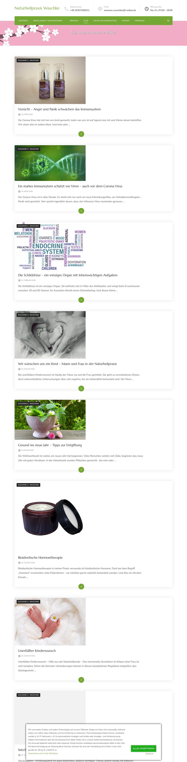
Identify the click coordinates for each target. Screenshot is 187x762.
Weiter (161, 677)
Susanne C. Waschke (28, 60)
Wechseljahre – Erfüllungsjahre (113, 486)
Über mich (74, 21)
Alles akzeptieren (143, 746)
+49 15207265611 (80, 10)
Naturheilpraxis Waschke (37, 8)
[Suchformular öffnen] (168, 21)
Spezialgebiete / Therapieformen (47, 21)
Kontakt (126, 21)
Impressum (139, 21)
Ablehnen (152, 753)
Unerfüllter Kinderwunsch (110, 428)
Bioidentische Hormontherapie (113, 346)
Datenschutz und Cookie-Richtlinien (43, 753)
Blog (86, 21)
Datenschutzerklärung (25, 756)
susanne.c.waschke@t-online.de (120, 10)
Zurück (26, 677)
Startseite (23, 21)
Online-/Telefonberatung (105, 21)
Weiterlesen (124, 103)
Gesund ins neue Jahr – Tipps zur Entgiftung (123, 294)
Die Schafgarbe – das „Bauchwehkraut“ (119, 551)
